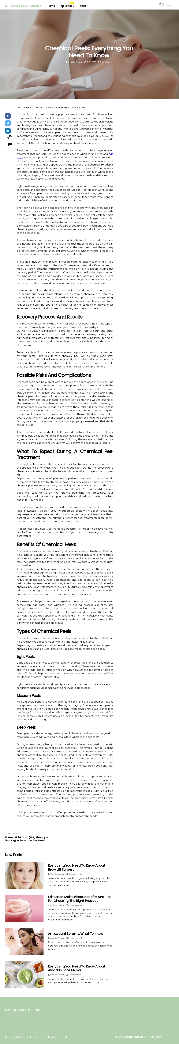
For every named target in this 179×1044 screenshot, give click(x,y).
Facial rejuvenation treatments (31, 107)
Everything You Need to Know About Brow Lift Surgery (76, 867)
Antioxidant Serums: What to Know (75, 933)
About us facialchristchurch (129, 1036)
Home (51, 6)
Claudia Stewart (75, 62)
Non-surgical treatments (58, 107)
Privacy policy (154, 1036)
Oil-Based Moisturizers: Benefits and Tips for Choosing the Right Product (79, 899)
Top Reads (66, 5)
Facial (82, 6)
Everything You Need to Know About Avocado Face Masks (76, 968)
